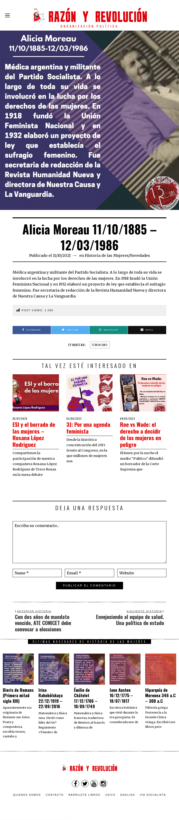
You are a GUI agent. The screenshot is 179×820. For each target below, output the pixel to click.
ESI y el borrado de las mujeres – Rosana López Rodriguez (34, 434)
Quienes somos (27, 794)
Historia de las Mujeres (106, 255)
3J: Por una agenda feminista (87, 427)
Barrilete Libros (84, 794)
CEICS (110, 794)
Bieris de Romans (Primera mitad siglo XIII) (18, 695)
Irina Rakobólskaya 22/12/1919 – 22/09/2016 (50, 698)
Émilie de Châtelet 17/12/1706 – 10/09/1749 (85, 698)
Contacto (55, 794)
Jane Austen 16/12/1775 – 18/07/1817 (121, 695)
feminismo (100, 345)
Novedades (140, 255)
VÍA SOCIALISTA (153, 794)
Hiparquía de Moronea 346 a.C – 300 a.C (160, 695)
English (127, 794)
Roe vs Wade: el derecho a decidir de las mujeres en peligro (142, 434)
